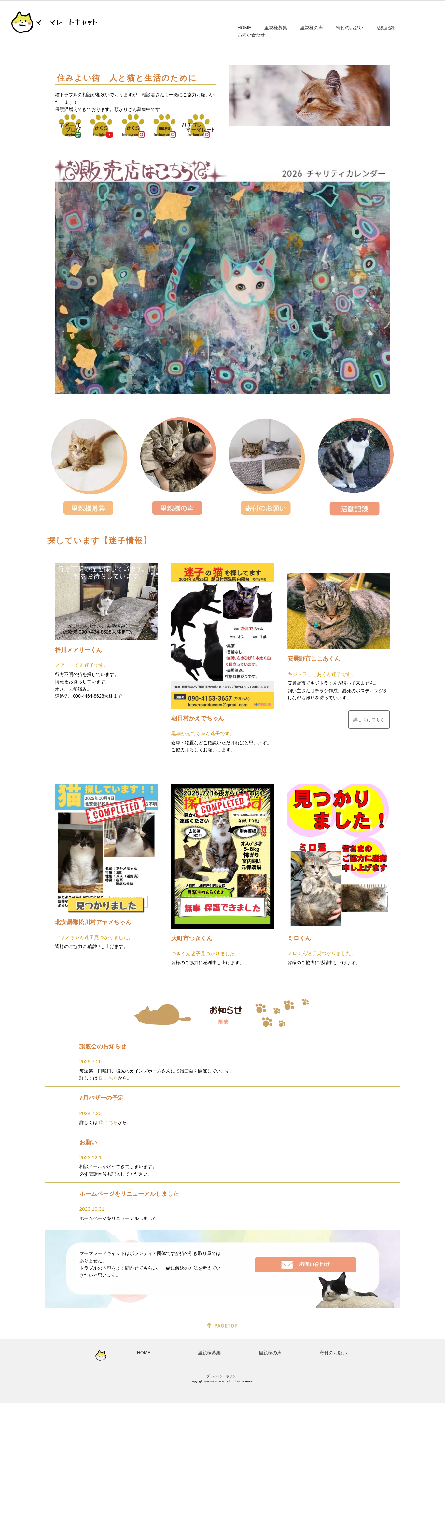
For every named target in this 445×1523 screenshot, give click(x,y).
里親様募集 (275, 27)
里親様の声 (311, 27)
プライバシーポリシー (222, 1496)
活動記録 (385, 27)
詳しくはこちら (369, 839)
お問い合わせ (251, 34)
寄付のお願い (349, 27)
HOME (244, 27)
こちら (108, 1197)
